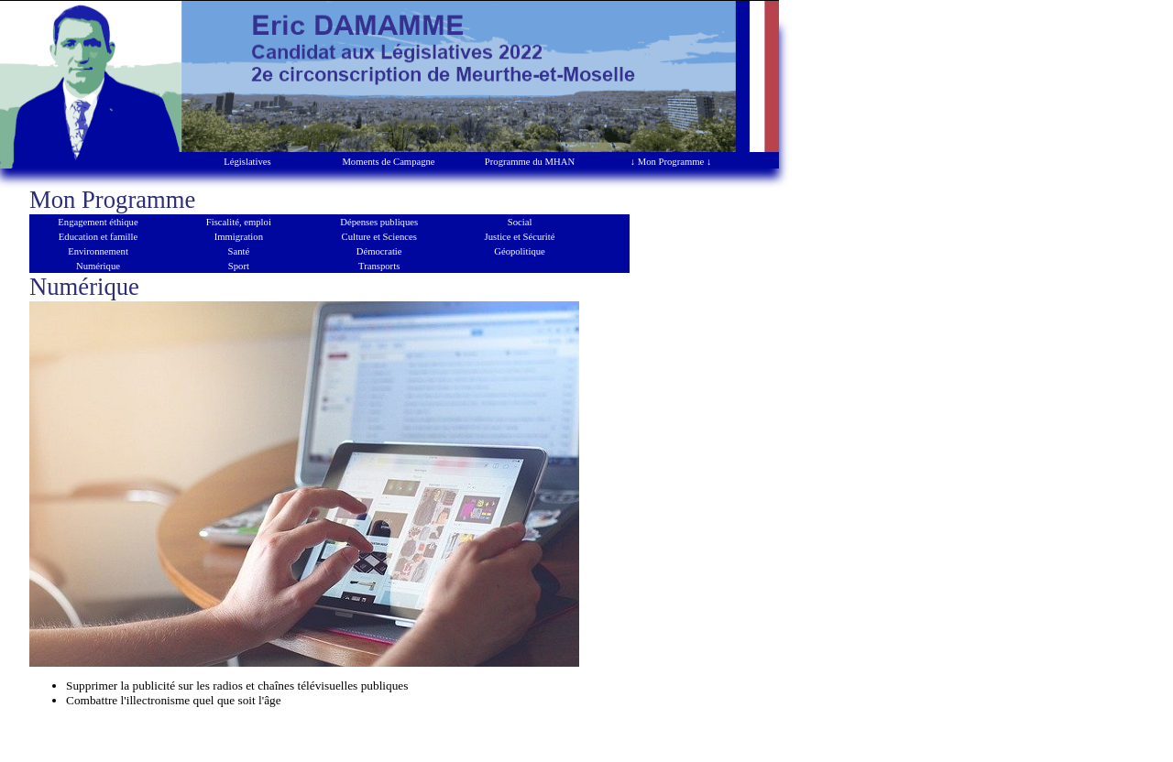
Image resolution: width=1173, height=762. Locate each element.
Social (520, 222)
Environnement (98, 251)
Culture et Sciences (379, 237)
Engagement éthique (97, 222)
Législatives (247, 162)
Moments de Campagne (388, 162)
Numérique (98, 266)
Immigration (238, 237)
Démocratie (379, 251)
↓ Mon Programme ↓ (671, 162)
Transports (379, 266)
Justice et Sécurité (520, 237)
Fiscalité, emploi (238, 222)
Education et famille (98, 237)
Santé (239, 251)
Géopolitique (519, 251)
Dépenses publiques (379, 222)
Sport (238, 266)
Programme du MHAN (530, 162)
